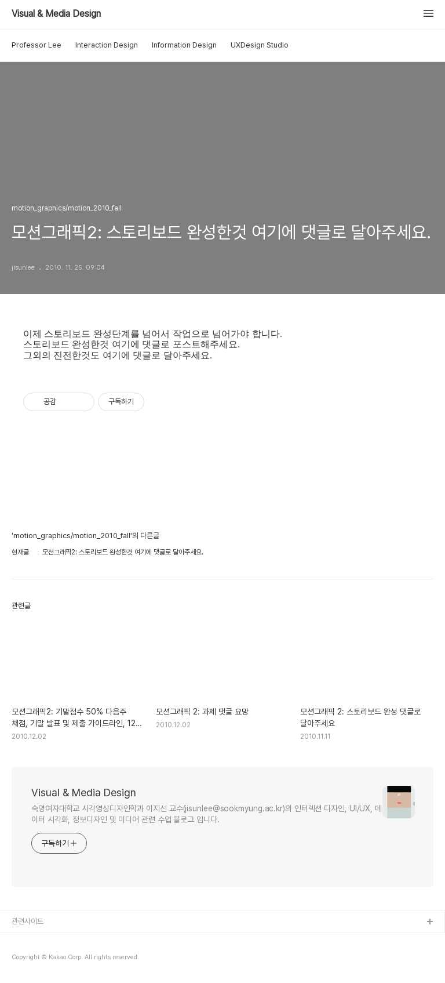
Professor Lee (36, 45)
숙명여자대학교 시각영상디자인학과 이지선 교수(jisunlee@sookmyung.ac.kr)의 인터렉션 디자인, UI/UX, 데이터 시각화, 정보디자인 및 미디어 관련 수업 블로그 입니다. (206, 814)
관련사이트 (27, 921)
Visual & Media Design (56, 14)
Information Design (184, 45)
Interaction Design (106, 45)
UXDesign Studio (260, 45)
